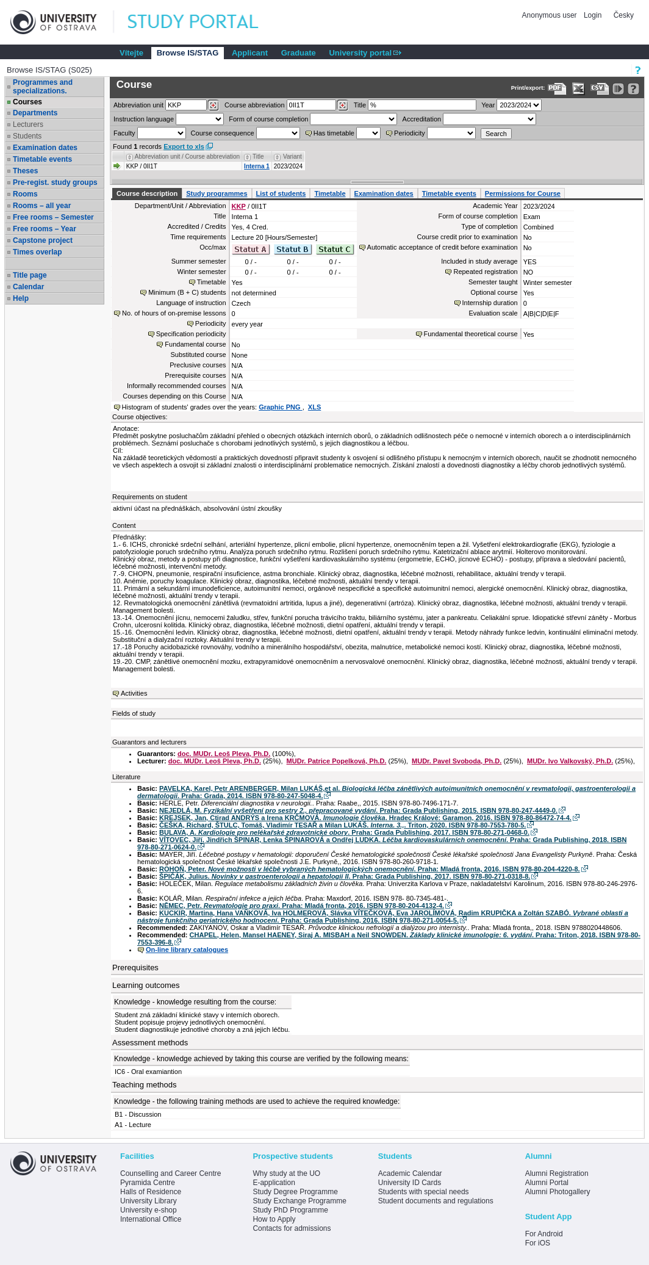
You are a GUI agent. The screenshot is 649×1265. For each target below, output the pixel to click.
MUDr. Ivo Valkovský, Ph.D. (570, 761)
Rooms (25, 194)
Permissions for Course (523, 193)
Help (21, 298)
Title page (30, 275)
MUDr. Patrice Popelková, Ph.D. (337, 761)
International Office (151, 1219)
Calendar (28, 287)
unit (138, 105)
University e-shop (148, 1210)
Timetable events (42, 159)
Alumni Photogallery (557, 1192)
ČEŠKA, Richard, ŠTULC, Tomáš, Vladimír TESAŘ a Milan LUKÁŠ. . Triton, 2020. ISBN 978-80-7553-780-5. (342, 825)
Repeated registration (485, 271)
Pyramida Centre (147, 1182)
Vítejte (131, 52)
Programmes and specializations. (43, 86)
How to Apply (274, 1219)
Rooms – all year (42, 205)
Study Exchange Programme (299, 1201)
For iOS (537, 1243)
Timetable (329, 193)
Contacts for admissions (292, 1228)
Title (360, 105)
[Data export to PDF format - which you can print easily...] (557, 88)
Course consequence (222, 133)
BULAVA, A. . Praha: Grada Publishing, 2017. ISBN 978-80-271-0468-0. (344, 832)
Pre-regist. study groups (55, 182)
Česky (624, 15)
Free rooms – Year (44, 229)
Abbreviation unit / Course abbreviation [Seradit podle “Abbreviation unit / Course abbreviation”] (187, 156)
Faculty (124, 133)
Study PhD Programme (290, 1210)
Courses (27, 102)
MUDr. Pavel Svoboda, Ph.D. (456, 761)
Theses (25, 171)
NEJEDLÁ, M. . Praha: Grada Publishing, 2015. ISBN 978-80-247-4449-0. (358, 810)
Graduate (298, 52)
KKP (239, 206)
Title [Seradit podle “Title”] (258, 156)
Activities (134, 693)
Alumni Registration (557, 1173)
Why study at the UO (286, 1173)
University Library (148, 1201)
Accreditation (422, 119)
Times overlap (37, 252)
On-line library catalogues (187, 949)
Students (27, 136)
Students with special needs (423, 1192)
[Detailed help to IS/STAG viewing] (633, 88)
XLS (314, 407)
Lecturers (28, 124)
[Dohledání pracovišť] (213, 105)
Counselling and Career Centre (170, 1173)
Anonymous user (550, 15)
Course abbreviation (254, 105)
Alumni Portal (546, 1182)
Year (488, 105)
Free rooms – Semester (53, 217)
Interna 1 (257, 166)
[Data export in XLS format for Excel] (578, 88)
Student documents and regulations (435, 1201)
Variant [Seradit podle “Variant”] (292, 156)
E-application (274, 1182)
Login (592, 15)
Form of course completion (268, 119)
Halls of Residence (150, 1192)
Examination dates (45, 147)
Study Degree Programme (295, 1192)
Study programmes (216, 193)
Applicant (250, 52)
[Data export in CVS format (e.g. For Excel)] (599, 88)
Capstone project (43, 240)
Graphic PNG (281, 407)
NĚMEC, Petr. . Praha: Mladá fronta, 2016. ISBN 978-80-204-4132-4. (301, 905)
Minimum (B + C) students (187, 292)
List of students (281, 193)
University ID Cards (409, 1182)
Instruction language (143, 119)
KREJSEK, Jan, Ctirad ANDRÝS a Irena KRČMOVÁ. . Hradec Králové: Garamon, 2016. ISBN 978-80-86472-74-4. (365, 817)
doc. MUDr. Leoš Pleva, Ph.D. (223, 753)
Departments (35, 113)
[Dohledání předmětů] (342, 105)
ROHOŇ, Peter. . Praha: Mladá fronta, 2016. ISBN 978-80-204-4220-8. (369, 869)
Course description (147, 193)
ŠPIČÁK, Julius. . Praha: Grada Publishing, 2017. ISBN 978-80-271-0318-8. (344, 876)
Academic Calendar (410, 1173)
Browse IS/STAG (188, 52)
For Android (544, 1234)
